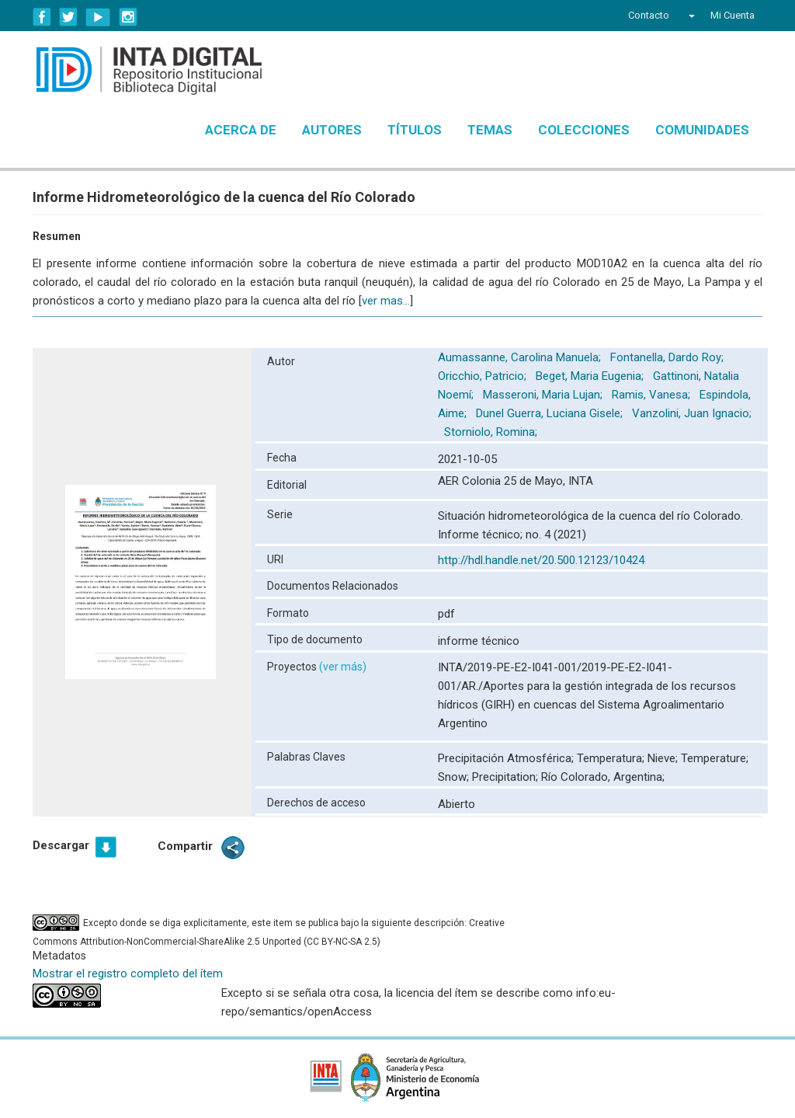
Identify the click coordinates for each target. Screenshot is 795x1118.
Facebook (42, 17)
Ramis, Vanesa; (652, 395)
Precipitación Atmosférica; (507, 758)
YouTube (98, 17)
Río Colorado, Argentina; (603, 777)
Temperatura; (612, 758)
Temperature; (714, 758)
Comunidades (702, 130)
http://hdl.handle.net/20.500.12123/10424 (541, 560)
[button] (690, 15)
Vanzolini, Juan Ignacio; (692, 413)
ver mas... (386, 301)
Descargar (61, 845)
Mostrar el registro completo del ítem (128, 973)
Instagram (128, 17)
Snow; (455, 777)
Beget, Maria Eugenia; (591, 376)
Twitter (68, 17)
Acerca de (240, 130)
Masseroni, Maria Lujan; (544, 395)
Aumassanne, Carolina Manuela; (521, 357)
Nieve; (664, 758)
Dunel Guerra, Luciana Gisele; (551, 413)
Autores (332, 130)
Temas (489, 130)
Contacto (648, 15)
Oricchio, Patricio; (483, 376)
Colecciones (584, 130)
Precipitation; (506, 777)
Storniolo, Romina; (492, 432)
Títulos (414, 130)
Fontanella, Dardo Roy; (668, 357)
